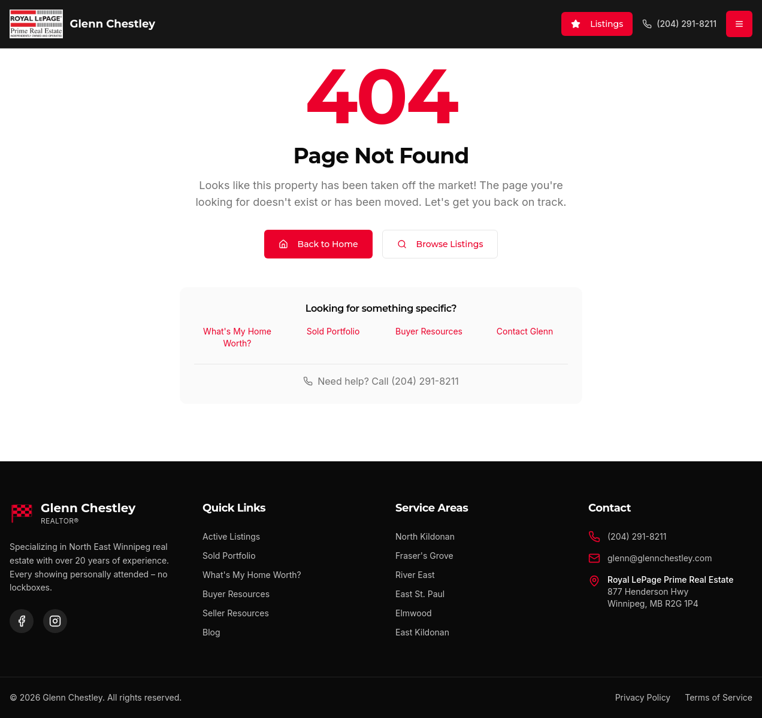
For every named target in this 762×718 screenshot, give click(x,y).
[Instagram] (55, 621)
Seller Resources (235, 613)
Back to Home (318, 244)
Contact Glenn (525, 331)
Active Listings (231, 536)
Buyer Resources (428, 331)
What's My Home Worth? (237, 337)
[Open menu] (739, 24)
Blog (211, 632)
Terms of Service (718, 697)
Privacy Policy (643, 697)
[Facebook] (22, 621)
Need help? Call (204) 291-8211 (381, 381)
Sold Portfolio (333, 331)
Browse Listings (440, 244)
